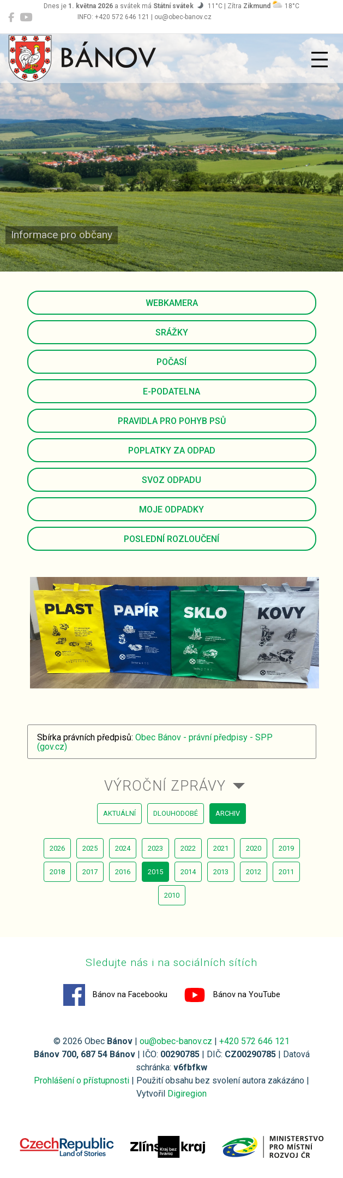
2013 (220, 872)
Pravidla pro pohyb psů (172, 421)
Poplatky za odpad (171, 450)
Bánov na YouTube (232, 995)
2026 (57, 848)
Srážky (171, 332)
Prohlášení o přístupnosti (81, 1080)
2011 (286, 872)
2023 (155, 848)
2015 (155, 872)
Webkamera (172, 303)
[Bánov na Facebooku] (11, 17)
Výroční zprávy (165, 786)
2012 (253, 872)
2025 (90, 848)
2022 (188, 848)
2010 (171, 895)
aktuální (119, 813)
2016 (122, 872)
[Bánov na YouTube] (26, 17)
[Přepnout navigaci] (319, 59)
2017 (90, 872)
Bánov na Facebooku (115, 995)
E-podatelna (171, 391)
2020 (253, 848)
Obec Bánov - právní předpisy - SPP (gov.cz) (155, 742)
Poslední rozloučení (171, 539)
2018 (57, 872)
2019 (286, 848)
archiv (227, 813)
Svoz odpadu (171, 480)
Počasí (171, 362)
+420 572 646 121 (254, 1041)
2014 (188, 872)
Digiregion (187, 1093)
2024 (122, 848)
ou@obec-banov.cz (176, 1041)
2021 (220, 848)
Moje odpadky (171, 509)
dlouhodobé (175, 813)
